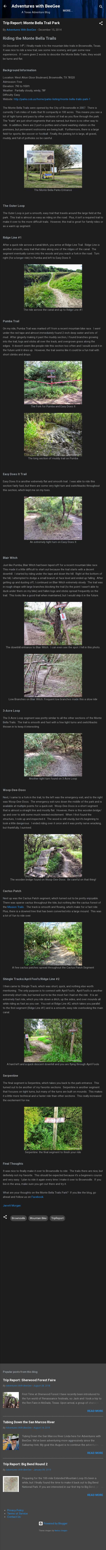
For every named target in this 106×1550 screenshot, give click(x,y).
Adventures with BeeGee (36, 6)
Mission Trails (15, 919)
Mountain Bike (38, 1230)
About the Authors (31, 22)
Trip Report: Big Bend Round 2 (25, 1476)
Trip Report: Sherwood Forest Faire (29, 1392)
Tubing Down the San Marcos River (29, 1434)
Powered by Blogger (53, 1536)
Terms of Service (17, 1526)
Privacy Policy (15, 1522)
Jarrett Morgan (12, 1218)
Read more (95, 1423)
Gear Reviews (63, 22)
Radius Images (61, 1543)
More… (84, 22)
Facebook (37, 1209)
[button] (101, 36)
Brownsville (18, 1230)
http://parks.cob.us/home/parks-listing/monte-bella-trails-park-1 (52, 111)
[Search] (101, 7)
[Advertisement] (53, 1345)
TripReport (57, 1230)
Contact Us (14, 1529)
